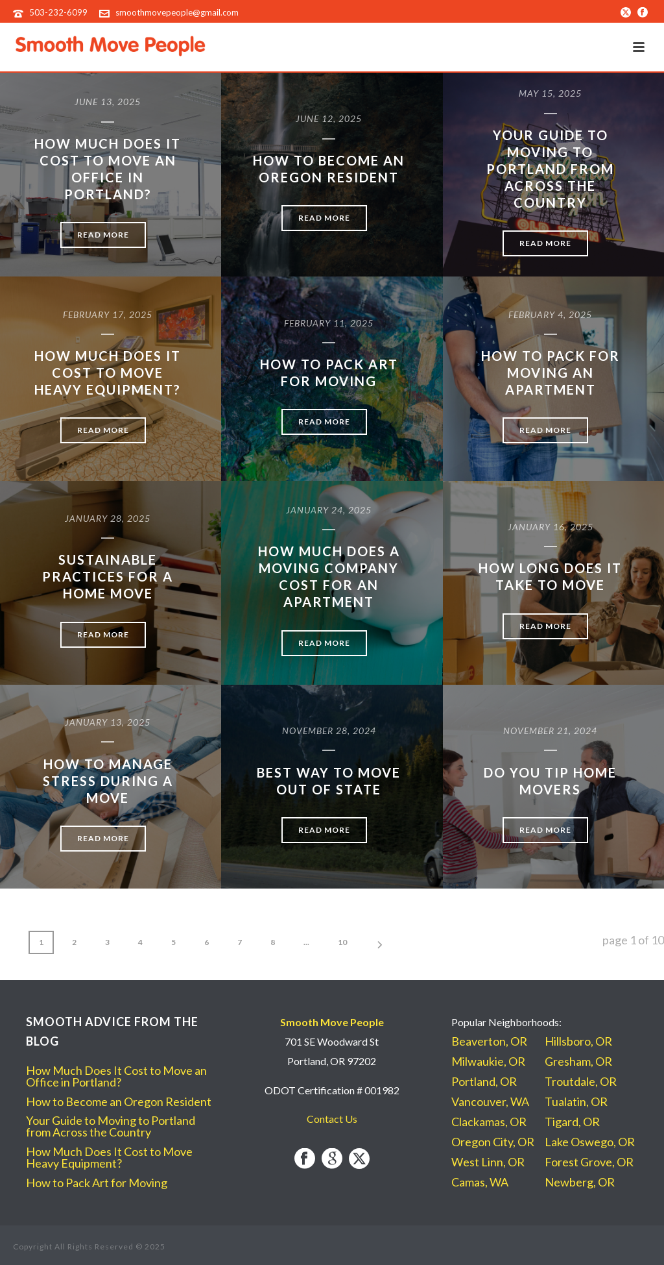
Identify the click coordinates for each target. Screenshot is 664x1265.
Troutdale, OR (581, 1081)
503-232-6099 (58, 12)
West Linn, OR (488, 1162)
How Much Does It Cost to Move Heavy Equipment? (107, 372)
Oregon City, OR (492, 1142)
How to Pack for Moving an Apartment (550, 372)
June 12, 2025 (329, 118)
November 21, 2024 (550, 730)
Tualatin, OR (576, 1101)
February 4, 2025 (550, 314)
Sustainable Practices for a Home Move (107, 576)
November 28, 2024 (329, 730)
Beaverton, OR (489, 1041)
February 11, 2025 (329, 322)
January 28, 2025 (107, 518)
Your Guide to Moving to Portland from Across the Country (550, 168)
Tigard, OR (572, 1121)
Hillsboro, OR (578, 1041)
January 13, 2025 (107, 722)
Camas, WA (479, 1182)
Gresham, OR (578, 1061)
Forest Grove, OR (589, 1162)
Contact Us (332, 1118)
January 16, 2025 (550, 526)
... (306, 942)
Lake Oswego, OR (590, 1142)
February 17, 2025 (107, 314)
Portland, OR (484, 1081)
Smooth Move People (332, 1022)
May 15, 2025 (550, 93)
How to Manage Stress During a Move (108, 780)
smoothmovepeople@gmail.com (177, 12)
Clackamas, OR (489, 1121)
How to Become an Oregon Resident (118, 1101)
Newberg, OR (580, 1182)
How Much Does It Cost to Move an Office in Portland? (116, 1076)
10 (342, 942)
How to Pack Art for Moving (96, 1182)
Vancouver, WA (490, 1101)
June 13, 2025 (108, 101)
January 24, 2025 (329, 509)
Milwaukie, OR (488, 1061)
